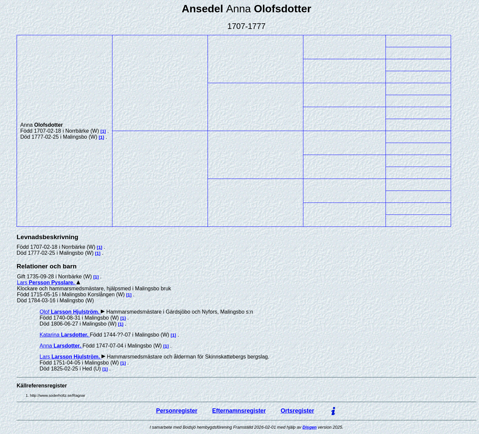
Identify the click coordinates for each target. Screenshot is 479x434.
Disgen (309, 427)
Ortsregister (297, 410)
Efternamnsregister (239, 410)
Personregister (176, 410)
